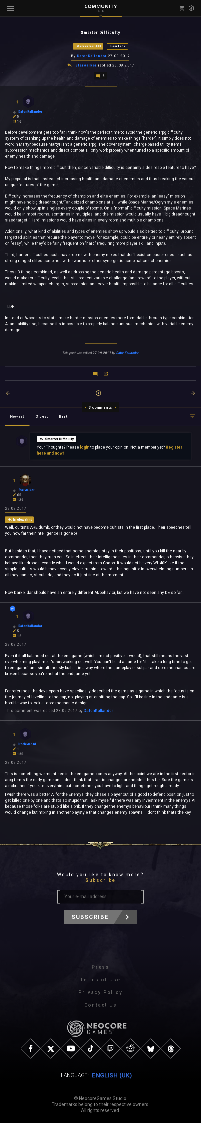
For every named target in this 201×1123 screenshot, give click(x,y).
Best (63, 415)
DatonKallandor (92, 56)
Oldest (41, 415)
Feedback (118, 46)
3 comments (100, 406)
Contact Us (100, 1005)
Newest (17, 415)
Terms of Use (100, 979)
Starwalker (86, 65)
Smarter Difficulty (56, 438)
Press (100, 967)
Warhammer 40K (89, 46)
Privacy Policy (100, 992)
